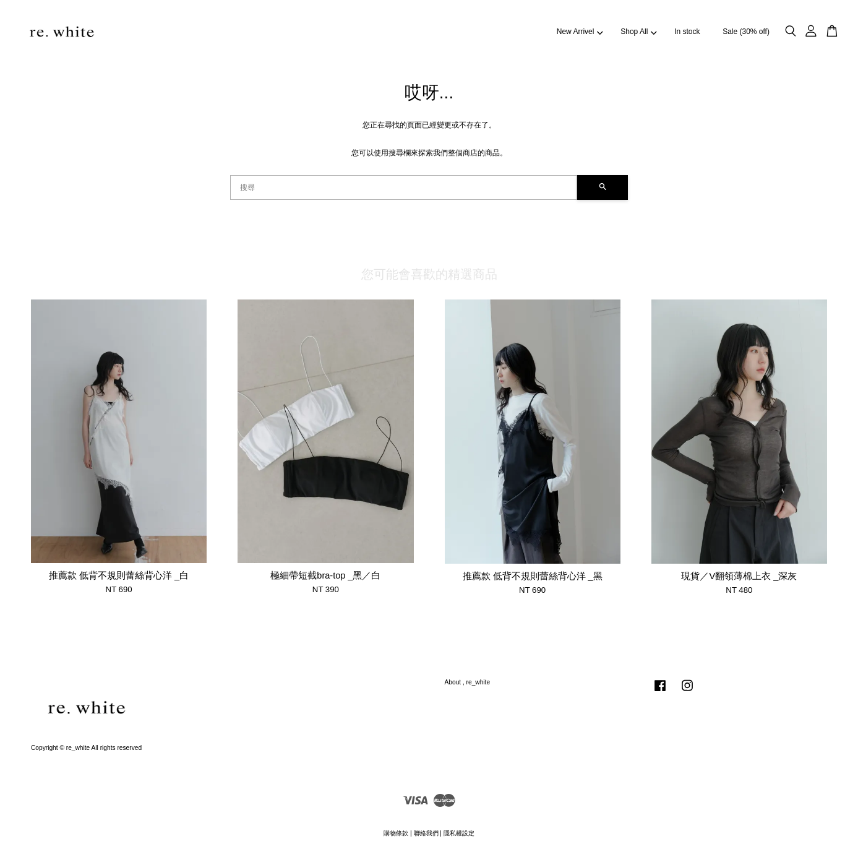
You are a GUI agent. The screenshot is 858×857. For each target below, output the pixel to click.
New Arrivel (580, 31)
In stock (687, 31)
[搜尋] (404, 187)
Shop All (638, 31)
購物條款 (396, 833)
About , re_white (468, 682)
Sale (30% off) (746, 31)
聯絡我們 (426, 833)
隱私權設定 (459, 833)
